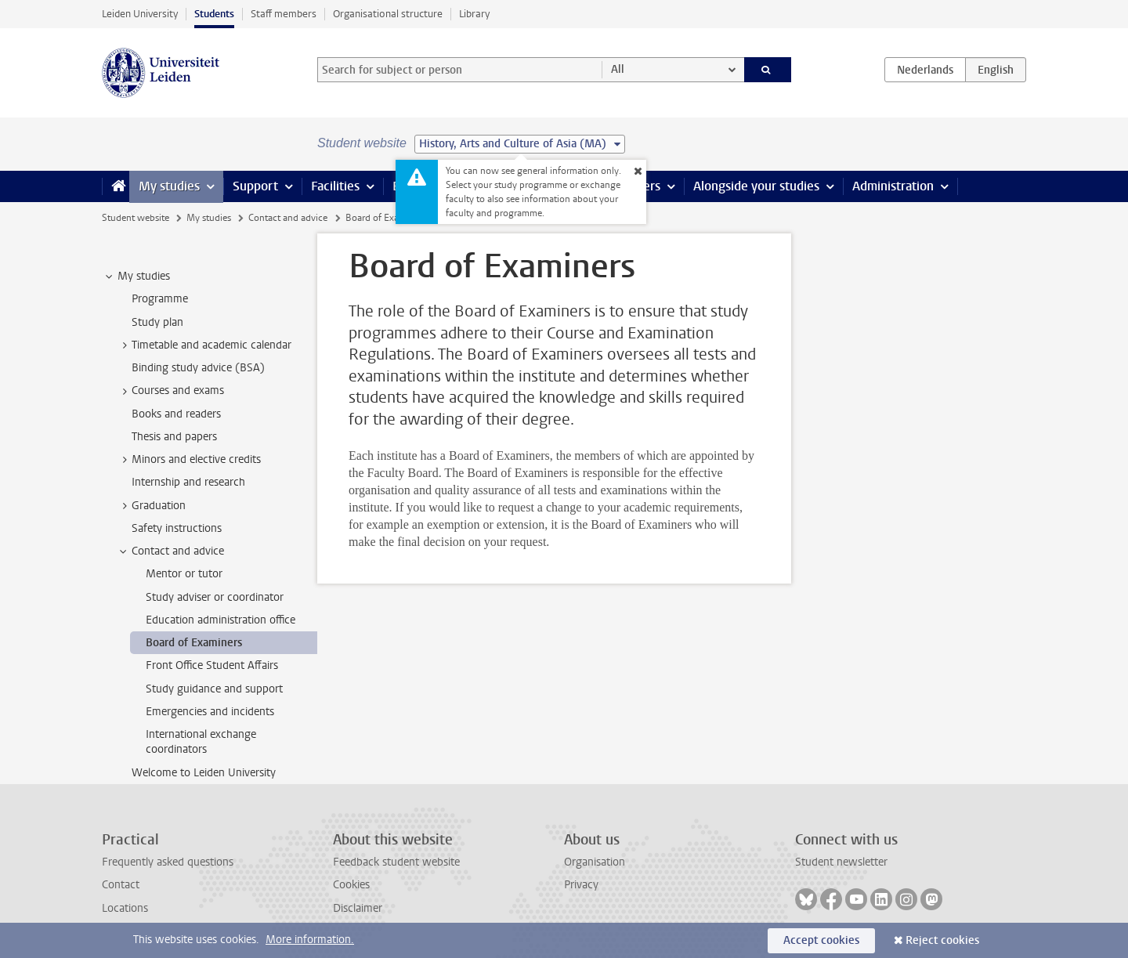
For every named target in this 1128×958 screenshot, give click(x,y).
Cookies (351, 884)
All (617, 69)
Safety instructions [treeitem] (177, 528)
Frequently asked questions (167, 862)
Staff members (283, 13)
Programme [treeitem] (160, 298)
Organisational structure (388, 13)
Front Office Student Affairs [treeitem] (212, 665)
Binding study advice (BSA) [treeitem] (198, 367)
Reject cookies (942, 940)
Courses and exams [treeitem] (170, 391)
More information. (310, 939)
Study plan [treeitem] (157, 322)
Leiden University (140, 13)
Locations (125, 908)
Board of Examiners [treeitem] (194, 642)
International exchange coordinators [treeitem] (201, 742)
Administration (893, 186)
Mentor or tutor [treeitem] (184, 573)
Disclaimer (357, 908)
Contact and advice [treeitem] (170, 551)
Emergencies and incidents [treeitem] (210, 711)
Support (255, 186)
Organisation (594, 862)
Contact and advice (287, 217)
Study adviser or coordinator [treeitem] (215, 597)
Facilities (335, 186)
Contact (120, 884)
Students (214, 13)
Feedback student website (396, 862)
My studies (169, 186)
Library (474, 13)
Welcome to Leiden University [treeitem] (204, 772)
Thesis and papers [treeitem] (174, 436)
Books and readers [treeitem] (176, 414)
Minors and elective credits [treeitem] (189, 460)
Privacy (581, 884)
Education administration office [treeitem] (220, 620)
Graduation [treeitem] (151, 506)
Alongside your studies (756, 186)
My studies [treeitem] (136, 276)
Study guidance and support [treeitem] (214, 688)
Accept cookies (821, 940)
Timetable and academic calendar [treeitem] (204, 345)
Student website (135, 217)
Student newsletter (841, 862)
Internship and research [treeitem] (188, 482)
